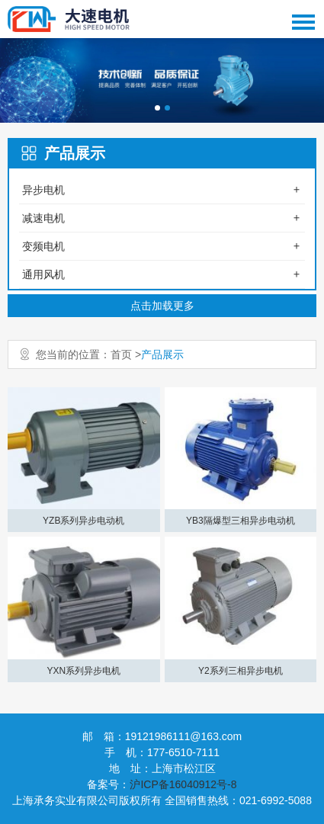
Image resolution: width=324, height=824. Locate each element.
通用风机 (43, 274)
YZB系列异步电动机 (83, 520)
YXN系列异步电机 (83, 670)
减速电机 (43, 218)
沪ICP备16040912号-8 (183, 784)
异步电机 (43, 190)
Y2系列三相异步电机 (240, 670)
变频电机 (43, 246)
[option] (162, 80)
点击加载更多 (162, 306)
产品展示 (162, 354)
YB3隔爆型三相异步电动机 (240, 520)
